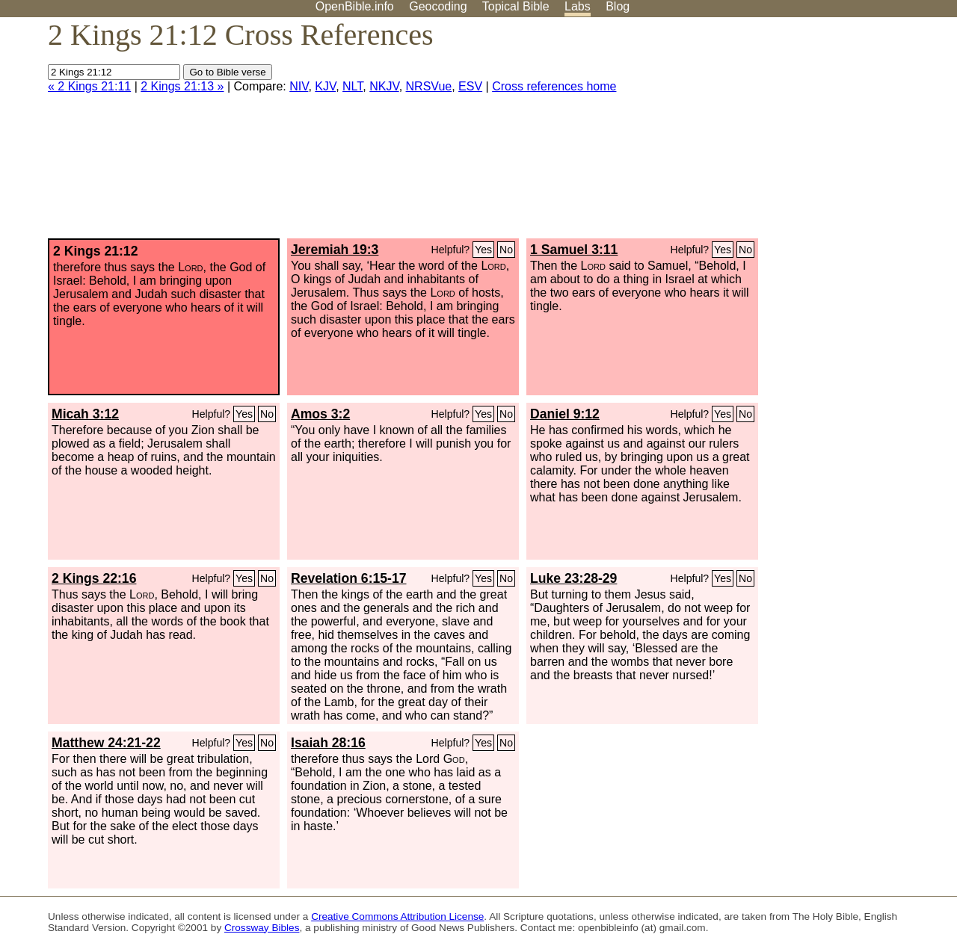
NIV (298, 86)
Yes (483, 250)
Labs (577, 6)
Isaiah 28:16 (328, 742)
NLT (352, 86)
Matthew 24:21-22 (106, 742)
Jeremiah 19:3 (334, 249)
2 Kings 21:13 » (182, 86)
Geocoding (438, 6)
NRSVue (429, 86)
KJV (325, 86)
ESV (470, 86)
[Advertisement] (806, 133)
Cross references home (554, 86)
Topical (516, 6)
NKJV (384, 86)
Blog (618, 6)
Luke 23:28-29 (573, 578)
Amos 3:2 (320, 413)
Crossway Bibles (261, 927)
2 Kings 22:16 (94, 578)
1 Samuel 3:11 (574, 249)
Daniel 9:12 (565, 413)
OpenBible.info (355, 6)
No (506, 250)
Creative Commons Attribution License (397, 916)
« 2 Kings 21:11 (89, 86)
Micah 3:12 (85, 413)
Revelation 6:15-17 (349, 578)
